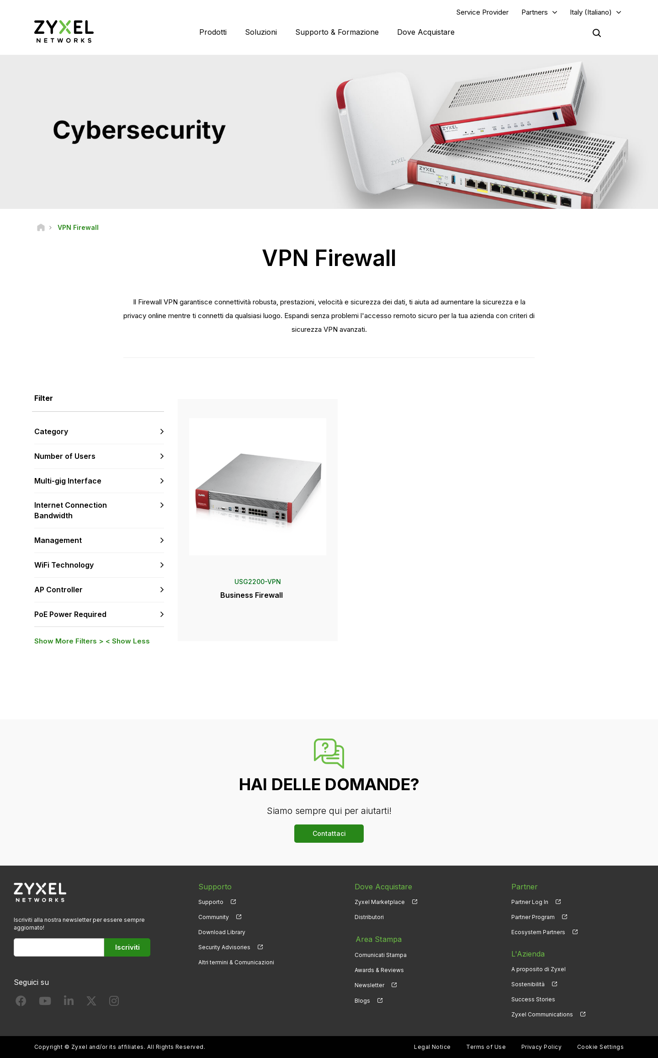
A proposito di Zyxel (538, 969)
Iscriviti (127, 947)
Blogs (362, 999)
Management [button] (58, 540)
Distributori (369, 917)
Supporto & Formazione (337, 32)
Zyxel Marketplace (380, 902)
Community (213, 917)
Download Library (221, 932)
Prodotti (213, 32)
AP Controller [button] (58, 590)
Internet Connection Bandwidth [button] (70, 511)
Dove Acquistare (426, 32)
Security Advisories (224, 947)
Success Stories (533, 999)
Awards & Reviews (379, 969)
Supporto (210, 902)
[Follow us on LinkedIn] (69, 1003)
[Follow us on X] (91, 1003)
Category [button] (51, 431)
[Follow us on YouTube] (45, 1003)
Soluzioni (261, 32)
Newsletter (369, 984)
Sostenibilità (528, 984)
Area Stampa (377, 939)
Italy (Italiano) (591, 12)
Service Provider (482, 12)
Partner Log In (529, 902)
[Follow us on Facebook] (21, 1003)
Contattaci (329, 834)
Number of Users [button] (65, 456)
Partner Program (533, 917)
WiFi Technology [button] (64, 565)
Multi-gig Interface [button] (67, 480)
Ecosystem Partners (538, 932)
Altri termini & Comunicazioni (236, 962)
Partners (534, 12)
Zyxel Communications (542, 1014)
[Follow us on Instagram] (114, 1003)
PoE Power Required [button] (70, 614)
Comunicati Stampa (381, 954)
